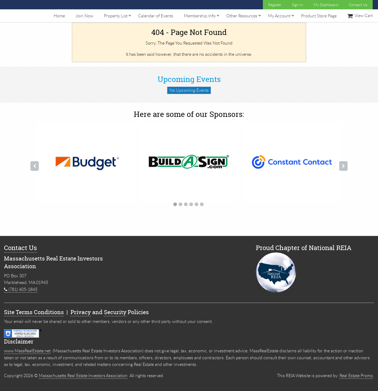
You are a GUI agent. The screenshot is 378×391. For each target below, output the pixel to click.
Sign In (297, 4)
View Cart (360, 15)
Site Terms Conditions (34, 312)
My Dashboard (326, 4)
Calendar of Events (155, 16)
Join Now (84, 16)
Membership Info (200, 16)
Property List (115, 16)
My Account (279, 16)
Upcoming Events (189, 79)
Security (115, 312)
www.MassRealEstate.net (27, 351)
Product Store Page (319, 16)
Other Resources (241, 16)
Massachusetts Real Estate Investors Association (83, 375)
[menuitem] (59, 15)
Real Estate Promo (356, 375)
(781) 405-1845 (20, 289)
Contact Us (358, 4)
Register (274, 4)
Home (59, 16)
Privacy (81, 312)
